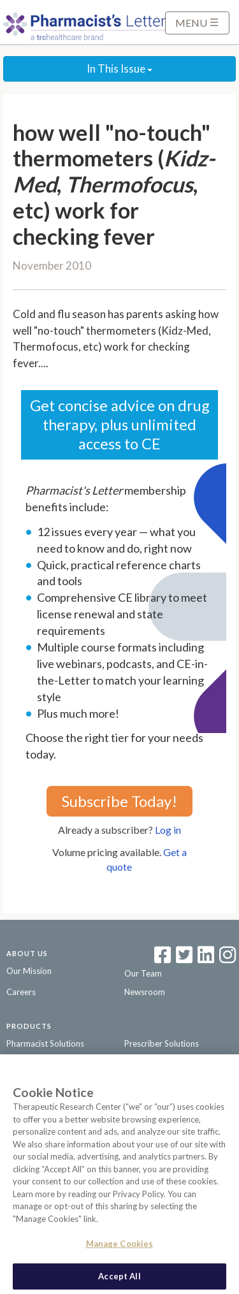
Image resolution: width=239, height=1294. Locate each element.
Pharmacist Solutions (45, 1043)
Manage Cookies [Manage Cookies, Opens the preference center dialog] (120, 1246)
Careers (21, 992)
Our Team (143, 973)
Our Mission (29, 971)
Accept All (119, 1279)
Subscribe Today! (119, 801)
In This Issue (119, 68)
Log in (168, 830)
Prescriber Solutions (161, 1043)
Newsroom (144, 992)
